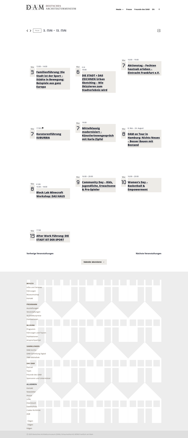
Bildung (31, 325)
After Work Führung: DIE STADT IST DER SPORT (52, 237)
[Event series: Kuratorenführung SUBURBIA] (42, 128)
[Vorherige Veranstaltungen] (27, 31)
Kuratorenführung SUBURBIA (48, 135)
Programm (32, 304)
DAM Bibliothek (33, 357)
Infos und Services (34, 287)
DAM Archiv (31, 350)
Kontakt (30, 298)
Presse (129, 9)
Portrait (30, 367)
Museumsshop (33, 294)
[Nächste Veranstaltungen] (30, 31)
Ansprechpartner (34, 340)
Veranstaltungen (33, 312)
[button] (159, 9)
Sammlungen (33, 346)
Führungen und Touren (36, 333)
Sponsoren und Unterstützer (39, 378)
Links (29, 399)
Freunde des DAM (142, 9)
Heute (120, 9)
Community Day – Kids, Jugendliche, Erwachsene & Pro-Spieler (98, 185)
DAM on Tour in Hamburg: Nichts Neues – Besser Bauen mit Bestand (144, 139)
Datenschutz (32, 406)
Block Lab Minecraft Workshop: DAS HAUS (50, 194)
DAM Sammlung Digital (36, 353)
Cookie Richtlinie (33, 410)
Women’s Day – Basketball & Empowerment (138, 185)
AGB (28, 414)
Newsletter (31, 392)
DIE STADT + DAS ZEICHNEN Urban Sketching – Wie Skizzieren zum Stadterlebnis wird (94, 83)
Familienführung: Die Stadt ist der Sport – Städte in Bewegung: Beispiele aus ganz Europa (50, 79)
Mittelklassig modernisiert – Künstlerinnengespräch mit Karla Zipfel (98, 133)
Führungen (31, 291)
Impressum (31, 403)
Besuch (30, 283)
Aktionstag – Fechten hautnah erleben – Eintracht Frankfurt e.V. (144, 69)
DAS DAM (31, 363)
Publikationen (32, 319)
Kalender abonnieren (93, 262)
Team (29, 371)
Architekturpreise (34, 315)
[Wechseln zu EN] (153, 9)
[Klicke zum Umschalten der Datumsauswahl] (54, 30)
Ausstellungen (33, 308)
